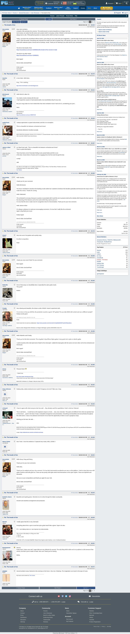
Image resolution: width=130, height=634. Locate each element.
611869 (93, 364)
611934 (93, 404)
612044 (93, 492)
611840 (93, 280)
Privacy (103, 626)
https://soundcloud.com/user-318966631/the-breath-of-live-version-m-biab (36, 49)
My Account (69, 619)
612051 (93, 543)
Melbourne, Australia (7, 139)
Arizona (4, 86)
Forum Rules (69, 15)
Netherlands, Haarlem (7, 111)
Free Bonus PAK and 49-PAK (105, 101)
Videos (91, 617)
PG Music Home (6, 13)
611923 (93, 384)
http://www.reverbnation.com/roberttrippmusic (27, 85)
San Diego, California (7, 325)
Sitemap (22, 621)
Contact (22, 613)
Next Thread (73, 19)
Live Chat (69, 3)
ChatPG (99, 19)
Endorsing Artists (48, 617)
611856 (93, 304)
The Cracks (32, 575)
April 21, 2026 (100, 62)
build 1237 (107, 167)
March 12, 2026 (101, 146)
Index (48, 19)
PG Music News (101, 35)
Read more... (100, 59)
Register (117, 13)
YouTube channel (117, 44)
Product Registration (95, 621)
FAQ (76, 15)
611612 (93, 90)
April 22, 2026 (100, 38)
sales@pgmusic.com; (33, 628)
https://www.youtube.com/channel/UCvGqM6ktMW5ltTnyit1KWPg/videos (54, 323)
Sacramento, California (7, 377)
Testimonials (46, 619)
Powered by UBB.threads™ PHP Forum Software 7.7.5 (65, 633)
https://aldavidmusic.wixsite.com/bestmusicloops (31, 432)
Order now (99, 210)
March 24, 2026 (101, 135)
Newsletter (96, 596)
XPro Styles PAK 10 (106, 87)
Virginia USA (5, 514)
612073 (93, 566)
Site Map (109, 626)
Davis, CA (4, 400)
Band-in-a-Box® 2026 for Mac (112, 42)
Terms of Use (96, 626)
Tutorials (91, 619)
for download (122, 152)
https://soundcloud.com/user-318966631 (27, 55)
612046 (93, 517)
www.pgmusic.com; (23, 628)
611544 (93, 25)
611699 (93, 173)
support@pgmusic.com (43, 628)
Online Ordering (80, 3)
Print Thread (16, 22)
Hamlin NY (4, 539)
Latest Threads (60, 15)
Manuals (91, 615)
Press (22, 615)
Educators (23, 619)
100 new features (101, 78)
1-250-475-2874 (78, 2)
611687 (93, 143)
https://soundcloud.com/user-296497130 (26, 115)
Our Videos (19, 170)
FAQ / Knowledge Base (95, 613)
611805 (93, 255)
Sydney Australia (6, 252)
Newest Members (101, 237)
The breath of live (9, 25)
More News (100, 216)
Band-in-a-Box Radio (49, 615)
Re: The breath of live (11, 74)
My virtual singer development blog (24, 376)
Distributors (23, 617)
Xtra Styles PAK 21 (116, 87)
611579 (93, 73)
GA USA (4, 156)
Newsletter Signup (71, 613)
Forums (15, 13)
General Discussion (24, 13)
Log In (125, 13)
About (22, 611)
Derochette (74, 73)
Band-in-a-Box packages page (112, 95)
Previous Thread (23, 19)
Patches (91, 611)
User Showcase (35, 13)
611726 (93, 231)
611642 (93, 118)
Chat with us (84, 602)
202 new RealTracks (111, 82)
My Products (69, 621)
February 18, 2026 (101, 174)
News (67, 611)
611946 (93, 437)
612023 (93, 455)
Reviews (45, 621)
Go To (24, 22)
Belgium (4, 46)
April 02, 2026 (100, 113)
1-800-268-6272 (70, 2)
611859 (93, 331)
